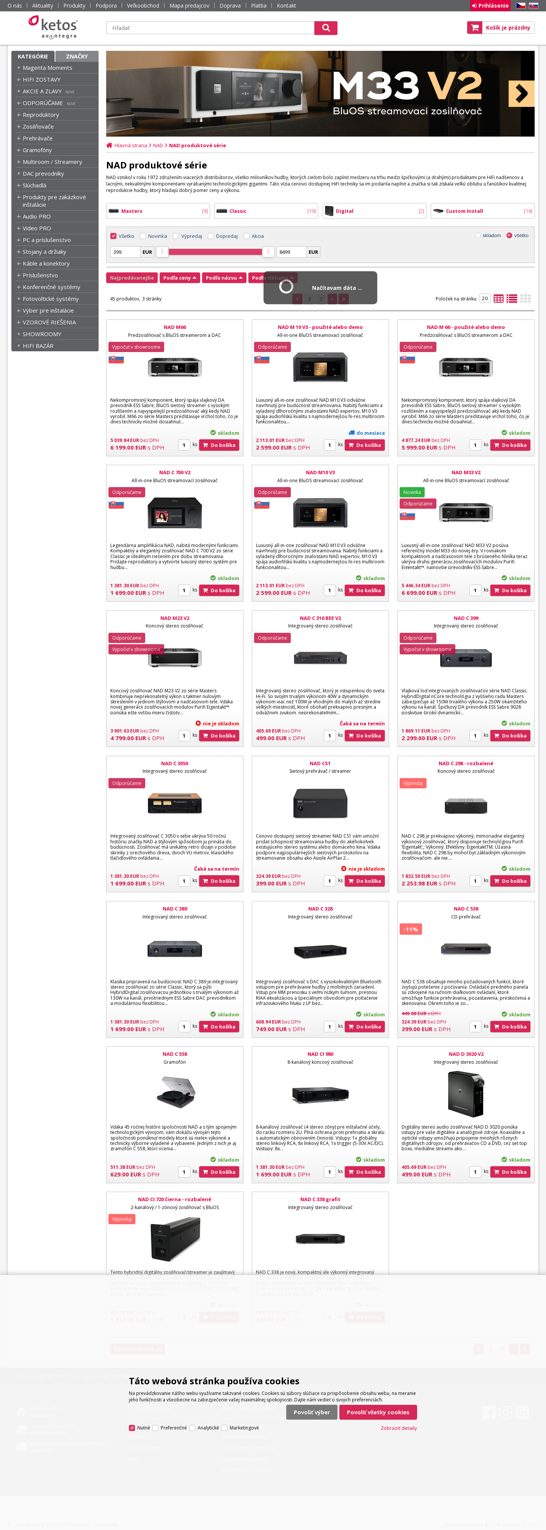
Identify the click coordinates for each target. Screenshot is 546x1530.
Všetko (126, 236)
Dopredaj (227, 236)
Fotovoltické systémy (51, 298)
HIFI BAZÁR (38, 345)
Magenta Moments (47, 67)
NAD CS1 (320, 763)
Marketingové (244, 1428)
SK (532, 6)
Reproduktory (41, 114)
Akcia (258, 236)
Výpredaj (191, 236)
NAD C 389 (175, 908)
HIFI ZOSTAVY (42, 79)
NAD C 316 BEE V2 (320, 618)
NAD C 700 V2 (174, 472)
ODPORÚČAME (43, 103)
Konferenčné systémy (51, 287)
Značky (77, 56)
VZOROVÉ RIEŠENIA (49, 322)
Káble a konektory (46, 263)
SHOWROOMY (42, 334)
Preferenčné (174, 1428)
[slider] (162, 252)
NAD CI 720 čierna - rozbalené (174, 1199)
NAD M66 (175, 327)
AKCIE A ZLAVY (42, 91)
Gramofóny (37, 150)
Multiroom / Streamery (52, 161)
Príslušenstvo (40, 275)
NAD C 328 (320, 908)
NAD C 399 (466, 618)
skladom (492, 235)
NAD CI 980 (320, 1053)
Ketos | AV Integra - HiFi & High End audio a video (55, 27)
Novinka (157, 236)
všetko (521, 235)
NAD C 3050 (174, 763)
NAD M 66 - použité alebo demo (466, 327)
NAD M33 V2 (466, 472)
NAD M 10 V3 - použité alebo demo (320, 327)
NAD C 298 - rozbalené (466, 763)
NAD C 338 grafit (320, 1199)
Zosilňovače (38, 126)
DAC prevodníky (43, 173)
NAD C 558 (175, 1053)
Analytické (208, 1428)
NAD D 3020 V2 (466, 1053)
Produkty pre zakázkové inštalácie (54, 200)
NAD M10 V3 (320, 472)
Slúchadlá (34, 185)
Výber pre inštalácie (48, 310)
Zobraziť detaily (399, 1428)
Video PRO (37, 228)
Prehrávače (38, 138)
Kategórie (33, 56)
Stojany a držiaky (44, 251)
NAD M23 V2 (174, 618)
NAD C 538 (466, 908)
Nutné (143, 1428)
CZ (519, 6)
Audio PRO (37, 216)
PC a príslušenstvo (47, 240)
